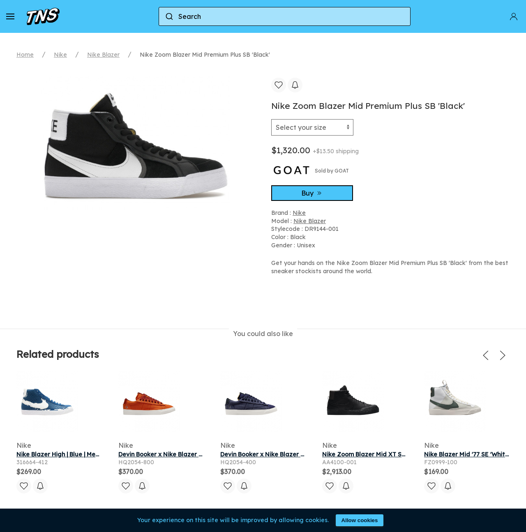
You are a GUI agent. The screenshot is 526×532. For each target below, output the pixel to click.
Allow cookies (359, 520)
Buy (312, 193)
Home (25, 54)
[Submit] (168, 16)
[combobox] (285, 16)
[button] (10, 16)
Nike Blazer (103, 54)
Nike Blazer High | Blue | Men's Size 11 (70, 454)
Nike (60, 54)
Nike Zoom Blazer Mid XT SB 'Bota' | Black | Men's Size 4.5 (405, 454)
